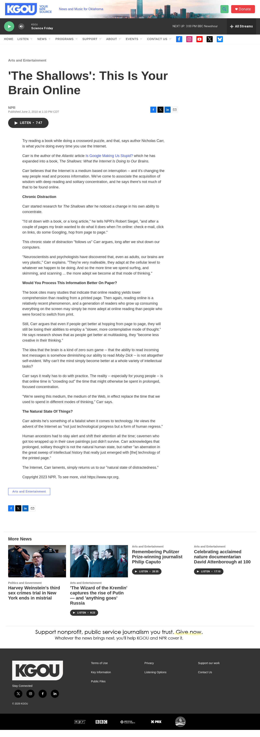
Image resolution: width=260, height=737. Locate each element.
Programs (64, 42)
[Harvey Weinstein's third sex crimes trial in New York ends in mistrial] (37, 568)
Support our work (209, 670)
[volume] (21, 29)
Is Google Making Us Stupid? (109, 163)
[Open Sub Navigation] (31, 42)
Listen (23, 42)
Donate (245, 11)
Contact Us (157, 42)
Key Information (101, 679)
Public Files (98, 688)
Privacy (149, 670)
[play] (9, 29)
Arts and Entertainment (27, 67)
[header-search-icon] (225, 11)
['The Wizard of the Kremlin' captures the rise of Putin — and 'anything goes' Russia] (99, 568)
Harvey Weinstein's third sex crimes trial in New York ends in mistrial (34, 600)
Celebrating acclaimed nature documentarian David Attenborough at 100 (222, 563)
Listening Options (155, 679)
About (111, 42)
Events (132, 42)
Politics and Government (25, 590)
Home (8, 42)
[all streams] (241, 29)
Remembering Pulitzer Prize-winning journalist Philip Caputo (157, 563)
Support (90, 42)
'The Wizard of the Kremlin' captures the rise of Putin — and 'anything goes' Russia (98, 603)
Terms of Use (99, 670)
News (42, 42)
